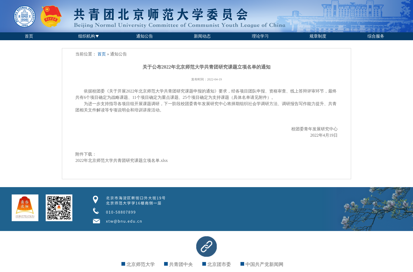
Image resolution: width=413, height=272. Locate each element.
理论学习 (260, 36)
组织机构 (86, 36)
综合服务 (375, 36)
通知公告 (144, 36)
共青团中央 (178, 264)
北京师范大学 (138, 264)
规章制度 (317, 36)
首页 (29, 36)
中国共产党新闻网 (261, 264)
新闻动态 (202, 36)
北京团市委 (216, 264)
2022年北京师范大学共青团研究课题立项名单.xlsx (121, 160)
